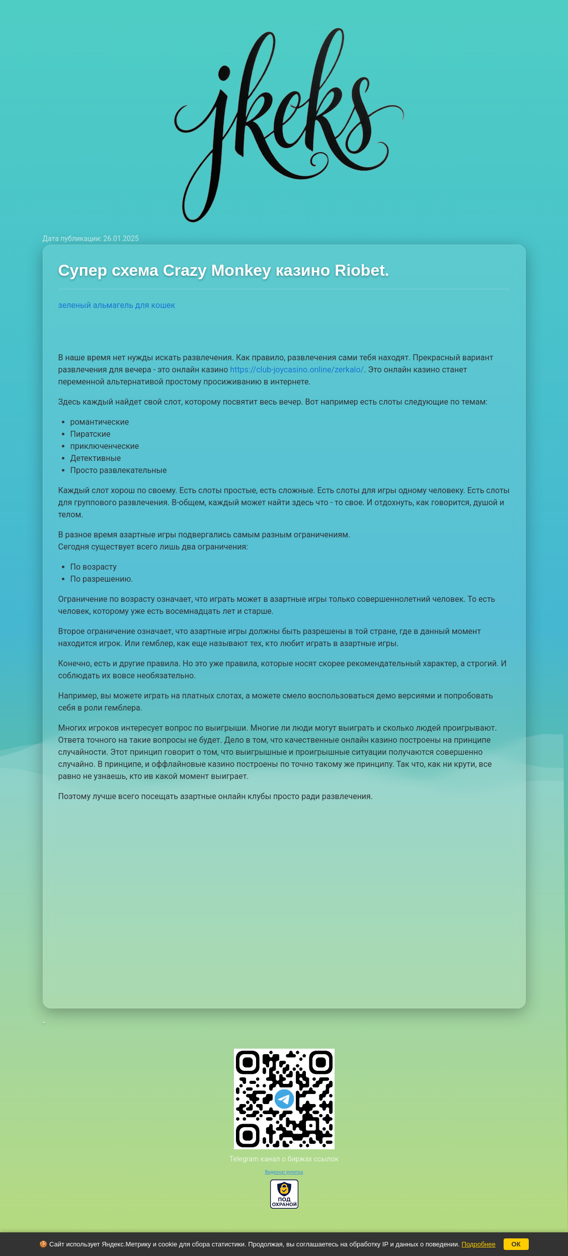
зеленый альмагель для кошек (117, 305)
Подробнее (479, 1244)
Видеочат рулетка (284, 1171)
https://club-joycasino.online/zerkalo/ (297, 369)
